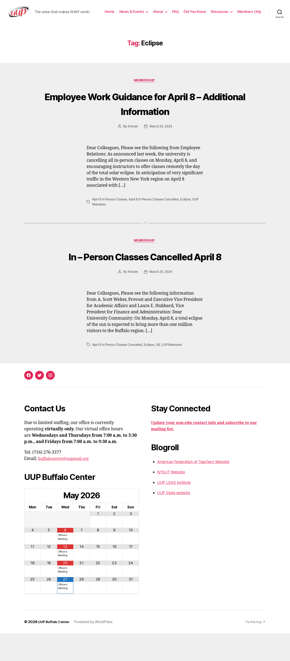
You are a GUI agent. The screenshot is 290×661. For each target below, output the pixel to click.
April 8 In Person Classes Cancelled (156, 212)
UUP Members (175, 372)
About (187, 15)
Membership (145, 93)
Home (138, 15)
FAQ (204, 15)
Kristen (132, 139)
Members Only (249, 21)
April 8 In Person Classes (110, 212)
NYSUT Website (172, 499)
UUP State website (175, 520)
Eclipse (189, 212)
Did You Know (223, 15)
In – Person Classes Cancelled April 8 (145, 276)
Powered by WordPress (95, 649)
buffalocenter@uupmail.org (66, 486)
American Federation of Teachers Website (197, 489)
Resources (248, 15)
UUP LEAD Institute (176, 510)
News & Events (160, 15)
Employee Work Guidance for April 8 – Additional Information (145, 116)
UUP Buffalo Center (54, 649)
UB (160, 372)
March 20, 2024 (161, 139)
